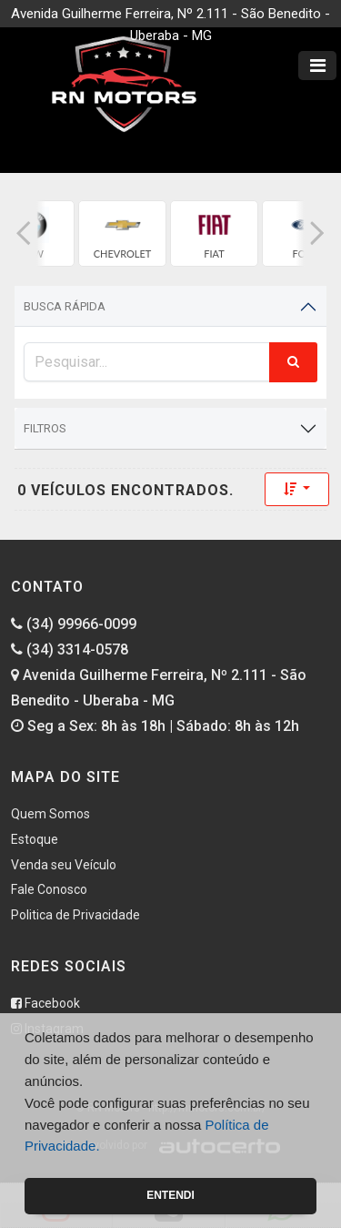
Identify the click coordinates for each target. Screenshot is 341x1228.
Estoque (34, 839)
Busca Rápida (64, 306)
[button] (23, 233)
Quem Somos (50, 814)
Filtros (45, 428)
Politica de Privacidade (75, 915)
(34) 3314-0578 (69, 649)
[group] (122, 233)
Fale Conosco (49, 889)
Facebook (45, 1003)
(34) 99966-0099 (73, 624)
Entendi (170, 1195)
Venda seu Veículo (63, 865)
